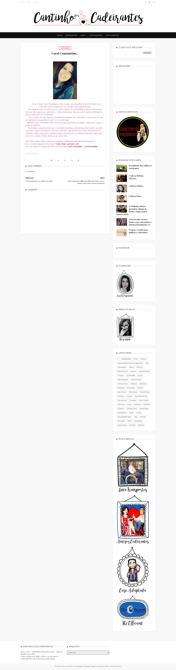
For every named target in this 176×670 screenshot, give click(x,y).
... (118, 359)
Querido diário (132, 408)
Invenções (132, 400)
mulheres (137, 404)
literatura (121, 404)
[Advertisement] (65, 212)
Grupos (129, 396)
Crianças (120, 375)
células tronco (122, 371)
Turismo (132, 425)
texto (129, 421)
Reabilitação (144, 408)
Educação (143, 384)
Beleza (131, 367)
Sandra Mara (122, 413)
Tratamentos (122, 425)
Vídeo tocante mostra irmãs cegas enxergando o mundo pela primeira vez (140, 222)
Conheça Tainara (136, 186)
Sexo (83, 35)
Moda (129, 404)
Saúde (131, 413)
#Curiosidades (32, 153)
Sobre (29, 2)
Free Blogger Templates (82, 666)
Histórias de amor (141, 396)
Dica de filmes (136, 379)
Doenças (134, 384)
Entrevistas (71, 35)
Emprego (121, 388)
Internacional (122, 400)
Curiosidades (95, 35)
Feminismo (133, 392)
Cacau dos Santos (115, 666)
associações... (122, 367)
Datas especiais (123, 379)
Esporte (140, 388)
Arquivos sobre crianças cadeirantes (130, 363)
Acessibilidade (126, 359)
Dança (140, 375)
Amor (136, 359)
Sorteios (143, 417)
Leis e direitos (143, 400)
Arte (146, 363)
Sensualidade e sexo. (124, 417)
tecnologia (121, 421)
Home (23, 2)
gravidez (121, 396)
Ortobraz (146, 404)
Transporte (138, 421)
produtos (121, 408)
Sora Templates (67, 666)
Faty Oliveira (122, 392)
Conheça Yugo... (135, 196)
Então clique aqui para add (67, 144)
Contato (36, 2)
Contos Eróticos (144, 371)
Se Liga (138, 413)
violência (141, 425)
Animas (143, 359)
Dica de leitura (123, 384)
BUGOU (139, 367)
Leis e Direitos (112, 35)
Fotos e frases (144, 392)
